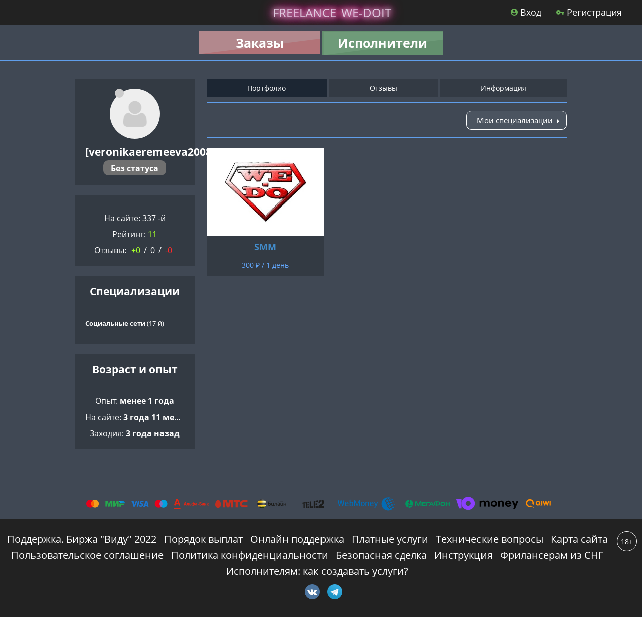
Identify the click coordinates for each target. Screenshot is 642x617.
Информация (503, 88)
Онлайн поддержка (297, 539)
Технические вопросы (489, 539)
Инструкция (463, 555)
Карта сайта (579, 539)
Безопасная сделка (381, 555)
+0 (135, 250)
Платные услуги (390, 539)
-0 (168, 250)
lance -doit (332, 12)
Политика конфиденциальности (249, 555)
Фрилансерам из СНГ (551, 555)
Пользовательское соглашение (87, 555)
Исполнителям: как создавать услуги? (317, 571)
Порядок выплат (203, 539)
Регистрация (589, 12)
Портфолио (266, 88)
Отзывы (383, 88)
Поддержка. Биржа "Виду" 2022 (81, 539)
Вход (526, 12)
